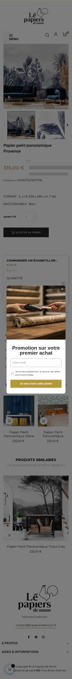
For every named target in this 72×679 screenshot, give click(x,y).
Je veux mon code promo (36, 383)
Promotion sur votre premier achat (36, 350)
